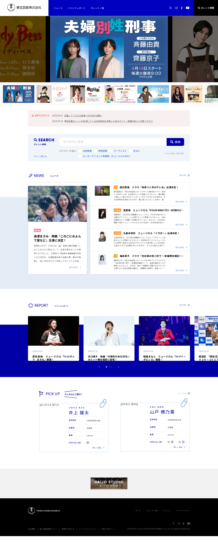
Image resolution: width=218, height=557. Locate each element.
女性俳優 (85, 150)
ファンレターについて (87, 549)
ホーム (138, 531)
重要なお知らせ (68, 549)
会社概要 (31, 549)
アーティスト (118, 150)
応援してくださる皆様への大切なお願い (83, 115)
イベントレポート (183, 531)
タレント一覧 (152, 531)
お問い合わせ (106, 549)
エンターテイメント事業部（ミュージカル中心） (104, 156)
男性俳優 (100, 150)
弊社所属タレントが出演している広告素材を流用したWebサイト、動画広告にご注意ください (108, 121)
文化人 (134, 150)
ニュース (166, 531)
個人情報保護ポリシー (48, 549)
